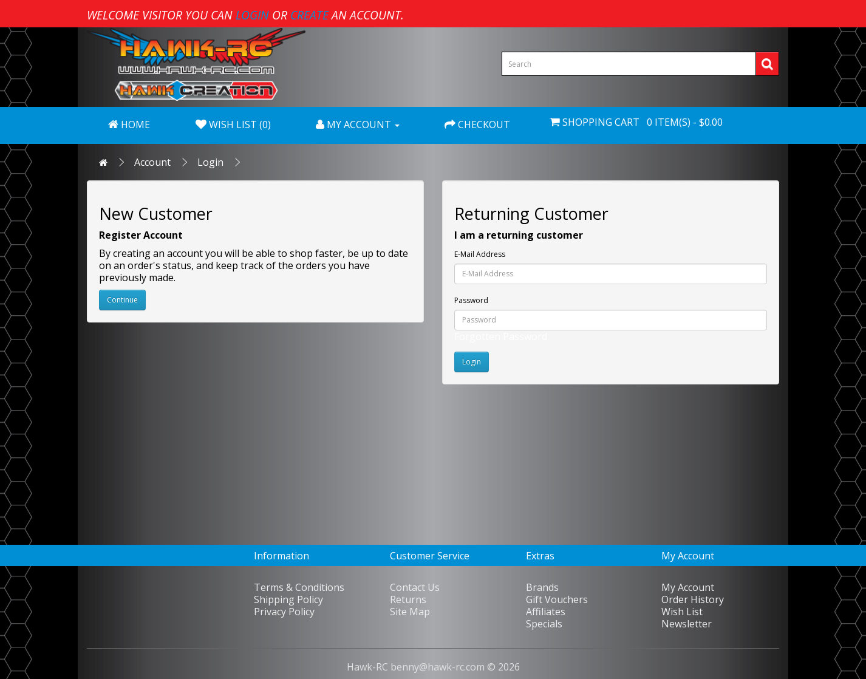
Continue (122, 300)
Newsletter (686, 623)
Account (152, 162)
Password (471, 300)
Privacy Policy (284, 611)
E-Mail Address (479, 254)
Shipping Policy (288, 599)
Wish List (682, 611)
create (309, 15)
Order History (692, 599)
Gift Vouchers (557, 599)
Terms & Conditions (299, 587)
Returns (408, 599)
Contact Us (415, 587)
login (252, 15)
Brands (542, 587)
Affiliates (545, 611)
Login (210, 162)
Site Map (410, 611)
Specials (544, 623)
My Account (687, 587)
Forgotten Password (500, 336)
